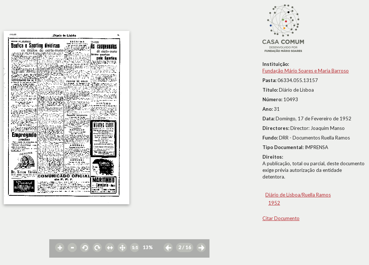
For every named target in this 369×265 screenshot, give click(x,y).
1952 (274, 203)
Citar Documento (281, 218)
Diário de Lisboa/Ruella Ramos (298, 195)
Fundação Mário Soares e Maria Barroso (305, 71)
